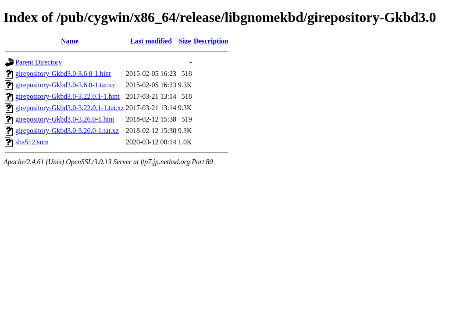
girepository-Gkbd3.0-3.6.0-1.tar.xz (65, 85)
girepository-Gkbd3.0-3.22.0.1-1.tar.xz (69, 107)
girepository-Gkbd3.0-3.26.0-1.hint (64, 119)
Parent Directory (38, 62)
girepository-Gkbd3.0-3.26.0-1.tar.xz (67, 130)
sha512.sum (32, 142)
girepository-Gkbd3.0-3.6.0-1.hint (63, 73)
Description (211, 41)
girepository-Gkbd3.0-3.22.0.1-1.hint (67, 96)
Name (69, 41)
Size (185, 41)
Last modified (151, 41)
